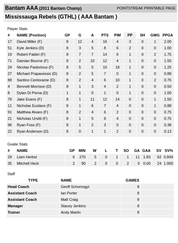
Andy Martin (71, 212)
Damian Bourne (30, 61)
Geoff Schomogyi (75, 187)
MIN (82, 150)
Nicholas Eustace (31, 106)
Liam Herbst (27, 157)
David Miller (26, 41)
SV (158, 150)
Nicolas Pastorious (32, 67)
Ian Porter (69, 193)
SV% (169, 150)
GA (137, 150)
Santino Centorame (33, 80)
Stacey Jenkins (73, 206)
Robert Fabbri (28, 54)
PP (130, 35)
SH (142, 35)
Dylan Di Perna (29, 93)
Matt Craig (69, 199)
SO (126, 150)
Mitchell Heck (28, 163)
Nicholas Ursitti (29, 118)
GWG (155, 35)
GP (67, 35)
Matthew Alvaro (29, 112)
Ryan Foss (26, 125)
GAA (146, 150)
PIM (117, 35)
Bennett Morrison (31, 86)
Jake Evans (26, 99)
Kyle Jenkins (27, 48)
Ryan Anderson (29, 131)
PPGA (167, 35)
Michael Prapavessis (34, 74)
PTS (104, 35)
